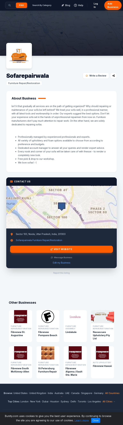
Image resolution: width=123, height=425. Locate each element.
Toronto (82, 401)
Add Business (112, 5)
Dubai (45, 401)
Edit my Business (61, 262)
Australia (59, 393)
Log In (96, 5)
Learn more (81, 420)
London (24, 401)
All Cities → (109, 401)
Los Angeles (94, 401)
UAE (67, 393)
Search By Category (41, 5)
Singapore (86, 393)
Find (21, 5)
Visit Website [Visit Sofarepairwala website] (61, 249)
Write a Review (96, 75)
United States (20, 393)
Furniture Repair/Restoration (24, 83)
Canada (75, 393)
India (50, 393)
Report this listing (61, 273)
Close (96, 420)
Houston (54, 401)
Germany (98, 393)
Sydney (65, 401)
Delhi (73, 401)
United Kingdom (37, 393)
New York (35, 401)
